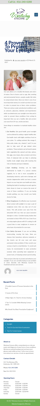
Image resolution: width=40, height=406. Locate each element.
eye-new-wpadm (20, 60)
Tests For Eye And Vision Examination (18, 327)
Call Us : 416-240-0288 (20, 1)
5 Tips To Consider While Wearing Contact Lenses (18, 303)
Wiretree (27, 404)
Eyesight (9, 324)
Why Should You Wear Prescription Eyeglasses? (19, 309)
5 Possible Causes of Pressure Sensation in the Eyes (19, 287)
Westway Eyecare (17, 401)
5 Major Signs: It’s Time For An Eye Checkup (18, 298)
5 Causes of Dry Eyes (11, 293)
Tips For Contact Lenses (14, 331)
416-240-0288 (13, 367)
